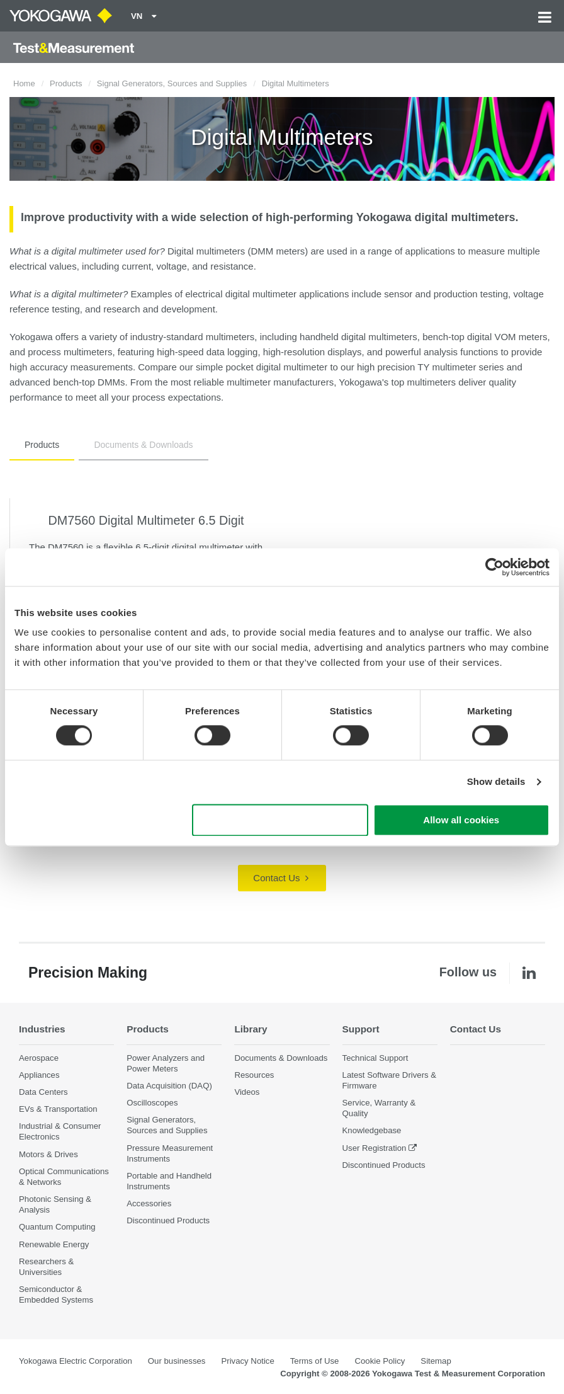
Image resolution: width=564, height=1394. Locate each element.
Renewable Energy (54, 1244)
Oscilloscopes (152, 1102)
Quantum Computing (57, 1226)
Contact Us (280, 877)
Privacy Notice (247, 1361)
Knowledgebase (372, 1130)
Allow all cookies (461, 819)
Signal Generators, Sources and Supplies (172, 83)
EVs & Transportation (58, 1109)
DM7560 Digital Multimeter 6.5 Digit (146, 520)
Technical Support (375, 1058)
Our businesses (177, 1361)
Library (250, 1029)
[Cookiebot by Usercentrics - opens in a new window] (494, 566)
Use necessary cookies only (280, 819)
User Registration (374, 1148)
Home (24, 83)
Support (361, 1029)
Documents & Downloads (143, 445)
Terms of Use (314, 1361)
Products (66, 83)
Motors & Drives (48, 1154)
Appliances (39, 1075)
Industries (42, 1029)
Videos (246, 1092)
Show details (496, 782)
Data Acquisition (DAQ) (169, 1085)
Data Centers (43, 1092)
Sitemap (435, 1361)
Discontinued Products (168, 1220)
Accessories (149, 1203)
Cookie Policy (379, 1361)
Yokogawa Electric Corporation (75, 1361)
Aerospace (39, 1058)
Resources (254, 1075)
